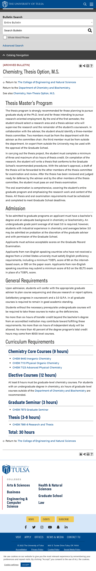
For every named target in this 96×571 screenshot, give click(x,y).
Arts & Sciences (18, 485)
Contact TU (73, 537)
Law (41, 502)
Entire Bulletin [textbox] (12, 22)
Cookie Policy (53, 549)
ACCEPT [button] (25, 564)
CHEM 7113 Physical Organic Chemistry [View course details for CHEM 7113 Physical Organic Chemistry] (36, 363)
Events (46, 519)
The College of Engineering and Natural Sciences (47, 82)
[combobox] (48, 22)
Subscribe (64, 519)
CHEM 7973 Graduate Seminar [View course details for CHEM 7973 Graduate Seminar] (30, 409)
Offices (39, 537)
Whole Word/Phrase (18, 37)
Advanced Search (13, 45)
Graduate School (50, 495)
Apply (28, 537)
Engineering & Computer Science (17, 502)
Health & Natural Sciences (50, 486)
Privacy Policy (37, 549)
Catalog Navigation (17, 55)
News (31, 519)
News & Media (55, 537)
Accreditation (21, 549)
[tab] (85, 4)
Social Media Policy (72, 549)
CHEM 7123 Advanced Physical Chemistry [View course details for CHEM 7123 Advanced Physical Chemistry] (37, 367)
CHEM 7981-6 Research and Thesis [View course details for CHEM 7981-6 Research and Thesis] (33, 424)
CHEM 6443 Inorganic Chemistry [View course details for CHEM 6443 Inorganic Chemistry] (32, 358)
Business (13, 491)
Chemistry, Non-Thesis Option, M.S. (34, 93)
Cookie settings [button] (11, 564)
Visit (18, 537)
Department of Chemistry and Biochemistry (44, 88)
